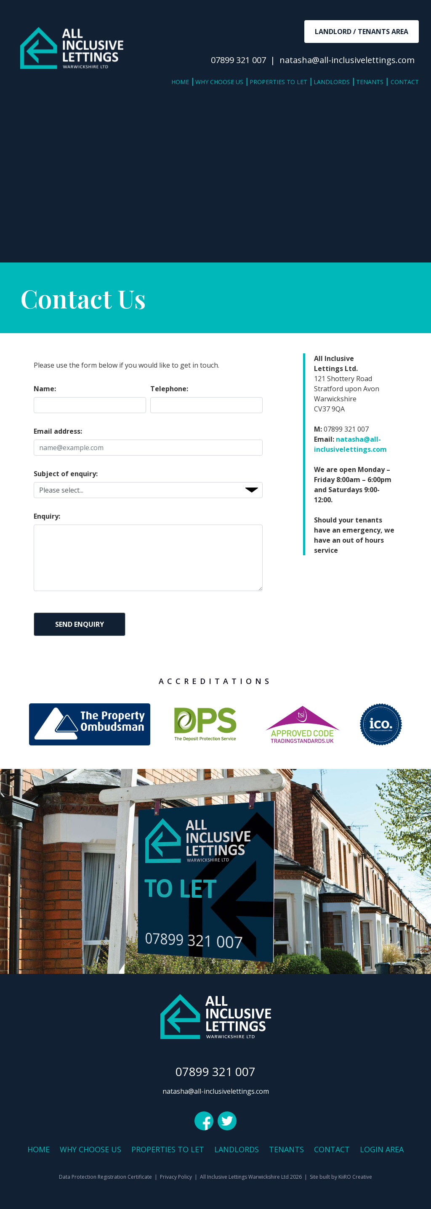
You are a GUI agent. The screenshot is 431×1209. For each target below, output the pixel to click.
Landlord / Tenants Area (361, 31)
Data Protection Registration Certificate (105, 1176)
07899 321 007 (238, 60)
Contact (405, 82)
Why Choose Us (219, 82)
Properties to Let (278, 82)
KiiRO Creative (355, 1176)
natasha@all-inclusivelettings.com (347, 60)
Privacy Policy (176, 1176)
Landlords (332, 82)
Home (180, 82)
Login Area (382, 1149)
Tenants (369, 82)
